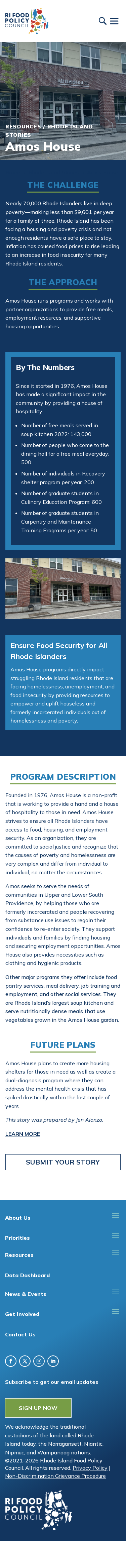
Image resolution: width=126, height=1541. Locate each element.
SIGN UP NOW (38, 1408)
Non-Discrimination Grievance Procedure (55, 1475)
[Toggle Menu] (114, 21)
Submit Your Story (63, 1162)
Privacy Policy (90, 1467)
